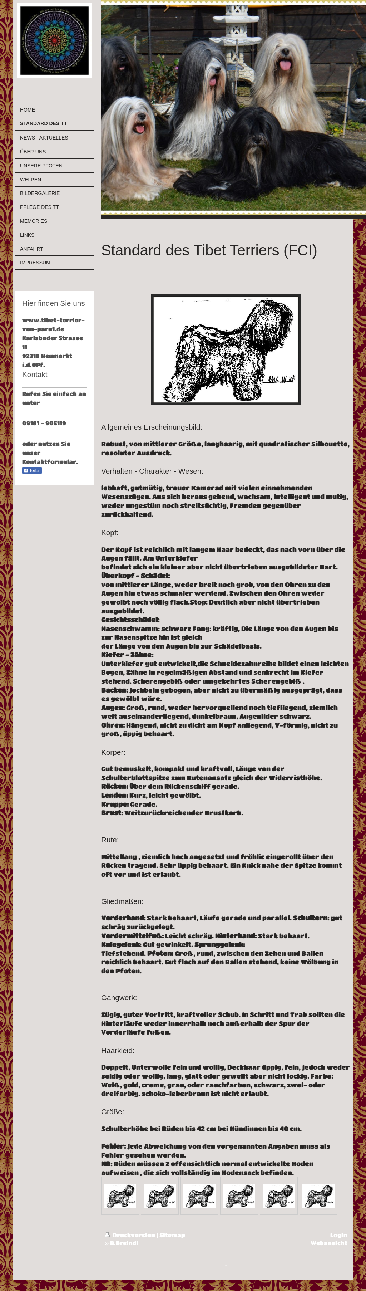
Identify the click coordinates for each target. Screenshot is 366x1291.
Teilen (32, 470)
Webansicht (329, 1243)
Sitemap (172, 1235)
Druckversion (131, 1235)
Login (338, 1235)
